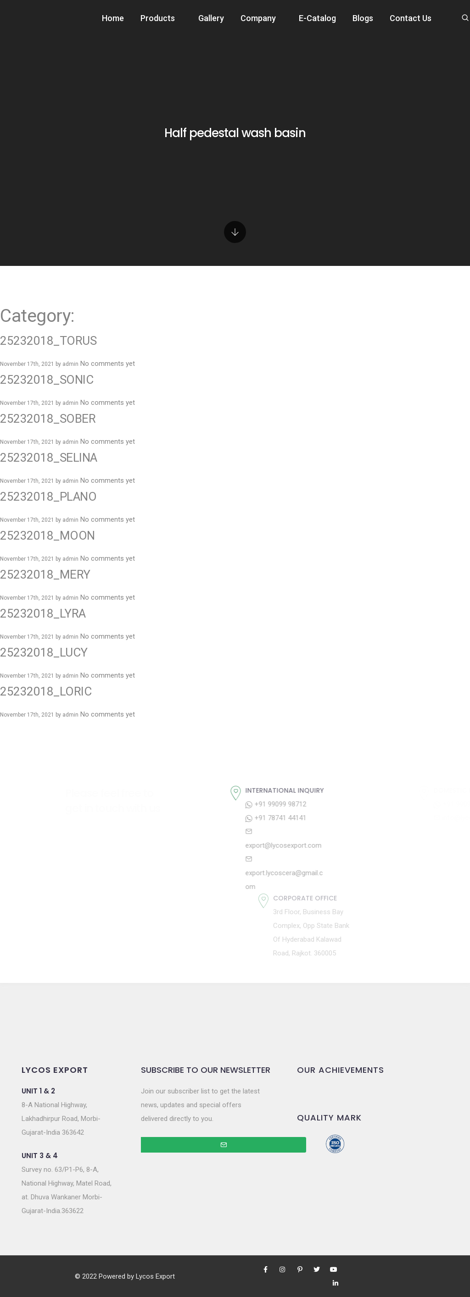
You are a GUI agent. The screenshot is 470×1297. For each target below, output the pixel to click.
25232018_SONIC (46, 379)
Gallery (211, 18)
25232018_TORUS (48, 341)
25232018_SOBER (47, 418)
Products (157, 18)
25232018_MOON (47, 535)
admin (70, 364)
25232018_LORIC (45, 691)
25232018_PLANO (48, 496)
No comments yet (107, 363)
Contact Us (410, 18)
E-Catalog (317, 18)
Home (113, 18)
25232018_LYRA (43, 613)
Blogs (362, 18)
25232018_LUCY (44, 652)
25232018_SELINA (48, 457)
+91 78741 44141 (338, 818)
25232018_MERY (45, 574)
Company (258, 18)
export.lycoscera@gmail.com (347, 873)
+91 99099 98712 (338, 804)
